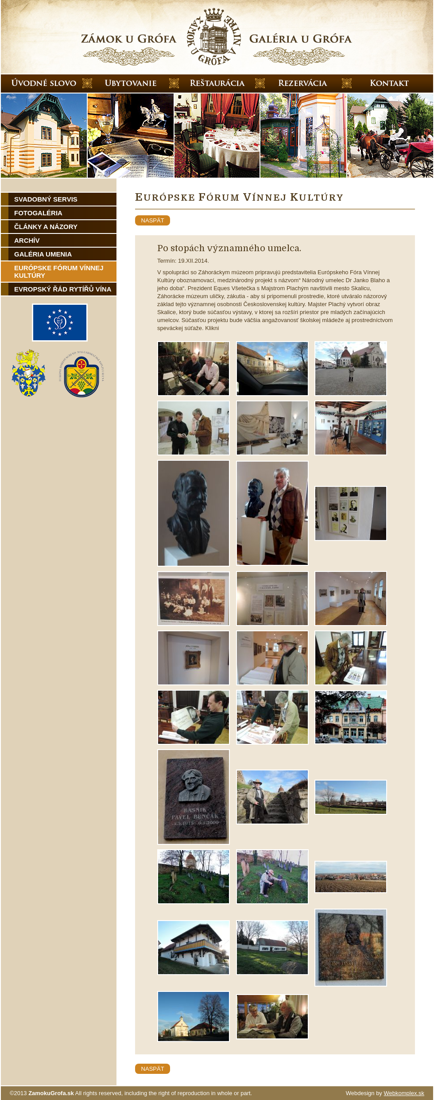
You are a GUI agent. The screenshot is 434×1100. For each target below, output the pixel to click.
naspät (153, 220)
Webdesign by (385, 1093)
